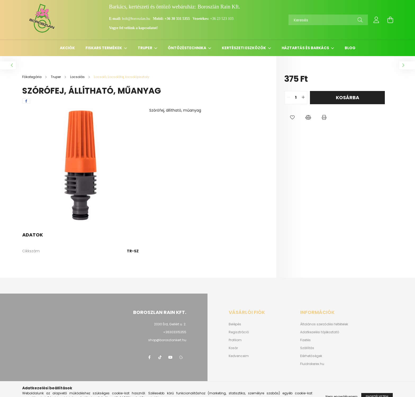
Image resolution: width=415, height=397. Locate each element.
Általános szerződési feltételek (324, 324)
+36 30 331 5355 (177, 19)
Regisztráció (239, 332)
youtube (170, 357)
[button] (292, 117)
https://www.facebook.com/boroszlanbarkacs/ (149, 357)
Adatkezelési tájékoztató (319, 332)
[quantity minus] (288, 98)
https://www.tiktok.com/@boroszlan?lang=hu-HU (160, 357)
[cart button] (390, 20)
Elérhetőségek (311, 356)
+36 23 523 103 (221, 19)
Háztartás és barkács (306, 48)
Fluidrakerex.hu (312, 364)
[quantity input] (295, 97)
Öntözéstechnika (187, 48)
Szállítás (307, 348)
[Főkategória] (32, 77)
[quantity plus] (303, 98)
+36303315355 (174, 332)
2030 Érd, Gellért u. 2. (170, 324)
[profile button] (376, 20)
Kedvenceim (239, 356)
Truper (145, 48)
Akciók (67, 48)
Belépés (235, 324)
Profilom (235, 340)
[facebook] (26, 101)
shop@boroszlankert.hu (167, 340)
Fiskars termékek (104, 48)
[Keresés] (328, 20)
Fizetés (305, 340)
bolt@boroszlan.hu (136, 19)
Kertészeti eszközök (244, 48)
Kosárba (347, 97)
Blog (350, 48)
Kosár (233, 348)
